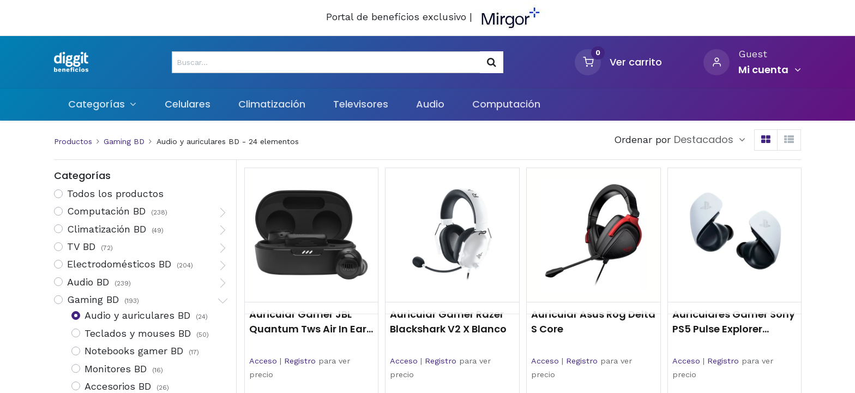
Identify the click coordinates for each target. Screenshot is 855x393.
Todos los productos (115, 193)
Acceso (263, 360)
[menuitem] (187, 104)
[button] (709, 139)
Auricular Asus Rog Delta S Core (593, 321)
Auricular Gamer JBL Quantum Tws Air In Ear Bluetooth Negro (307, 321)
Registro (300, 360)
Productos (73, 141)
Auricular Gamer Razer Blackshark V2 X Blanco (448, 321)
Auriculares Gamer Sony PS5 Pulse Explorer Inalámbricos (733, 321)
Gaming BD (124, 141)
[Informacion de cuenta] (769, 70)
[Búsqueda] (491, 62)
